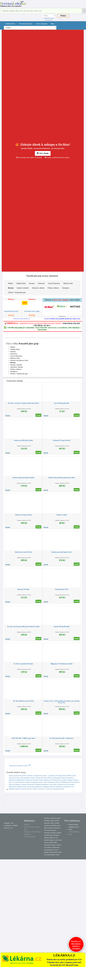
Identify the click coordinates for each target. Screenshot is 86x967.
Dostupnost (65, 288)
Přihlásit (63, 16)
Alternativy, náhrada (38, 288)
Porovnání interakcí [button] (25, 24)
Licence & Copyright (29, 836)
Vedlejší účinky (21, 283)
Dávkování (41, 283)
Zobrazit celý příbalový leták (19, 360)
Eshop (70, 834)
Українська (47, 18)
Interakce (32, 283)
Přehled (10, 283)
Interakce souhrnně (23, 288)
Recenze (11, 288)
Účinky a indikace (53, 288)
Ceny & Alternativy (41, 24)
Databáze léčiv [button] (10, 24)
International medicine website (19, 765)
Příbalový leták (68, 283)
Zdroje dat (26, 824)
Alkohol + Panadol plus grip (17, 292)
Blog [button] (53, 24)
